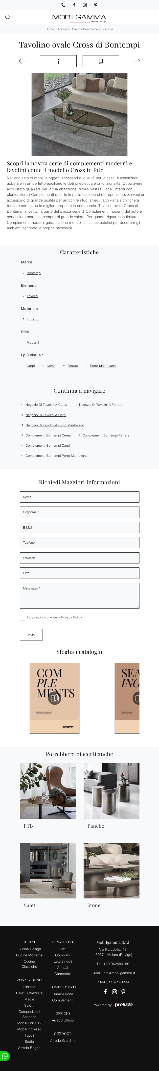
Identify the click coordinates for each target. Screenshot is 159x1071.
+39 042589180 (116, 964)
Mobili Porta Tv (29, 1023)
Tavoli (29, 1035)
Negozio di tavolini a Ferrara (100, 405)
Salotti (29, 1005)
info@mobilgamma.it (119, 973)
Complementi (92, 29)
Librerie (29, 987)
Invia (31, 635)
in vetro (33, 319)
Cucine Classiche (29, 964)
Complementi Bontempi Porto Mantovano (57, 456)
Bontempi (34, 273)
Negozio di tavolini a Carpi (46, 415)
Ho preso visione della (54, 617)
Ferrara (73, 366)
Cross (109, 29)
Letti (62, 949)
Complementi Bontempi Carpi (48, 445)
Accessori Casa (68, 29)
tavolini (32, 296)
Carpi (31, 366)
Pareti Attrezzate (29, 993)
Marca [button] (26, 262)
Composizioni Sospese (29, 1014)
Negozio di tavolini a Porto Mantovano (55, 425)
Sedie (29, 1041)
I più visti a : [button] (32, 355)
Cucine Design (29, 949)
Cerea (51, 366)
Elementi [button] (29, 285)
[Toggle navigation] (151, 17)
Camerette (62, 973)
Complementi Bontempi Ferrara (106, 435)
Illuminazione (63, 994)
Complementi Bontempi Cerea (48, 435)
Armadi (62, 967)
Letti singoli (63, 961)
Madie (29, 999)
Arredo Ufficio (63, 1020)
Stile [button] (25, 332)
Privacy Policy (71, 617)
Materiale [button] (29, 309)
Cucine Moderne (29, 955)
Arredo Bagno (29, 1048)
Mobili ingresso (29, 1029)
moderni (33, 342)
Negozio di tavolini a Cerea (46, 405)
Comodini (62, 955)
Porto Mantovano (103, 366)
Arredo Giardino (63, 1040)
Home (49, 29)
